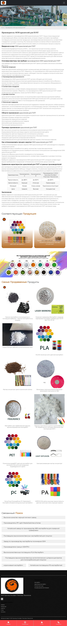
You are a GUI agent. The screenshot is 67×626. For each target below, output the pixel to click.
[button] (62, 232)
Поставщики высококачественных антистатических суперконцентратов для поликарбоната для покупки (33, 559)
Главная (3, 27)
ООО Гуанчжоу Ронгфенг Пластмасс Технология (50, 175)
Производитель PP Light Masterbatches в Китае (22, 523)
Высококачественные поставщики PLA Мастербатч (24, 552)
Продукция (25, 623)
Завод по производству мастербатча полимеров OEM (25, 541)
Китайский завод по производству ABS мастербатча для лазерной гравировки (33, 529)
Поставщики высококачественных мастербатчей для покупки (28, 536)
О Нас (42, 623)
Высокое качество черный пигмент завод (20, 517)
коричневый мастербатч (13, 565)
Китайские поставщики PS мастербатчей (46, 565)
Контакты (58, 623)
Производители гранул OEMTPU (16, 547)
